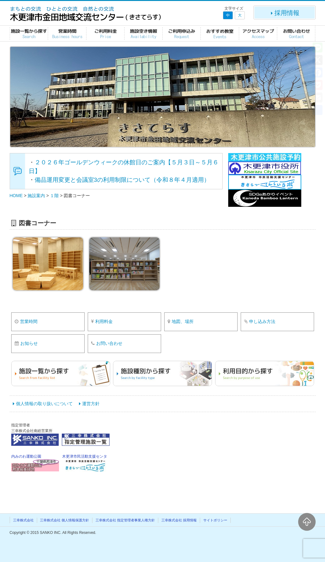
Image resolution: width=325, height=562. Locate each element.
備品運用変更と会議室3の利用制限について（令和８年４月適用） (122, 180)
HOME (16, 195)
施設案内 (36, 195)
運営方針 (91, 403)
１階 (54, 195)
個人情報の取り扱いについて (44, 403)
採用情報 (284, 12)
